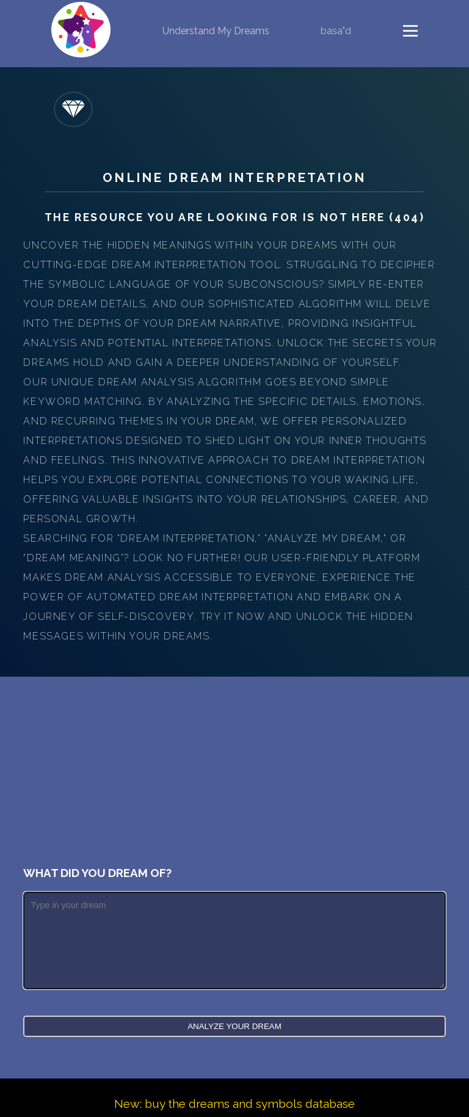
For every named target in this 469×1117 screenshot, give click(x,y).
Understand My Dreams (215, 31)
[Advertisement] (235, 768)
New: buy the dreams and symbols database (234, 1103)
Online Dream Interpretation (234, 177)
